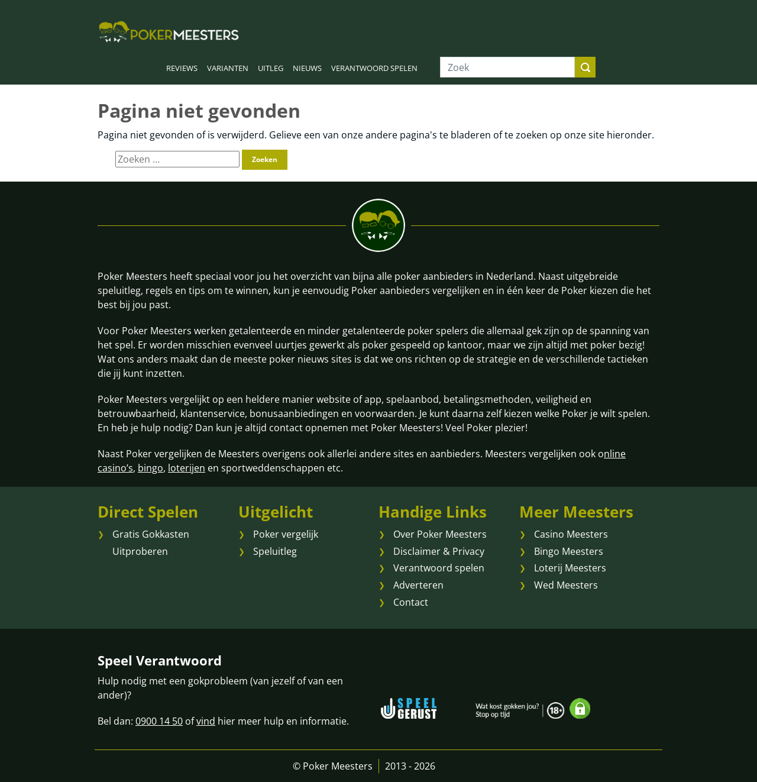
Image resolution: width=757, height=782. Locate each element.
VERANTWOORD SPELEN (374, 68)
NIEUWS (307, 68)
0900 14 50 (159, 721)
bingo (150, 467)
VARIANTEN (227, 68)
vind (205, 721)
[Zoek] (507, 67)
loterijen (186, 467)
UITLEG (270, 68)
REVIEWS (182, 68)
